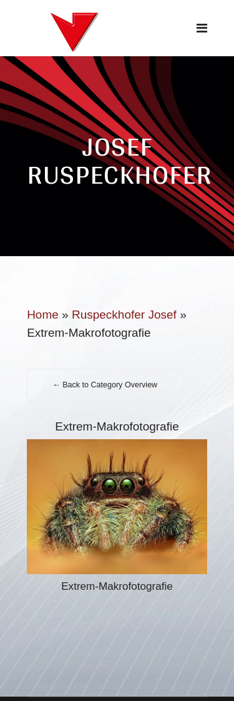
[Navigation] (202, 28)
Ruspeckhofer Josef (124, 314)
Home (43, 314)
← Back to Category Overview (104, 384)
